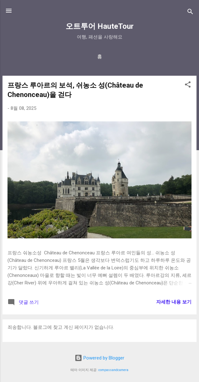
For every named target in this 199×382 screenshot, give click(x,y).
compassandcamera (113, 370)
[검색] (190, 12)
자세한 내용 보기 (174, 302)
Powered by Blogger (99, 358)
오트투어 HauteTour (100, 26)
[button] (188, 85)
